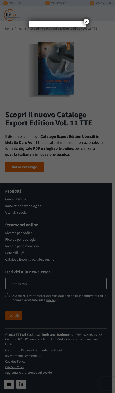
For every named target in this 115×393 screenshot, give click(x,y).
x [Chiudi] (86, 21)
